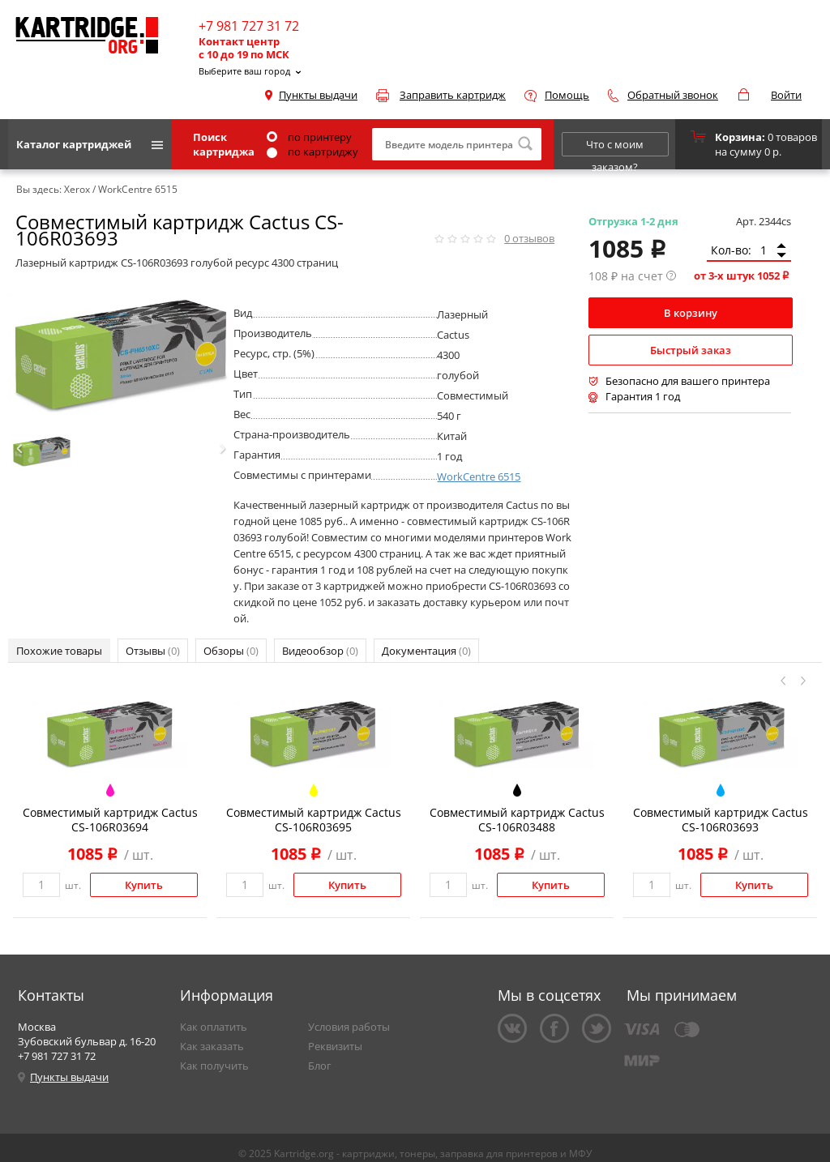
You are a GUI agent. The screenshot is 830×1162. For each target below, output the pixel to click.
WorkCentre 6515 (478, 476)
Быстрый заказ (690, 350)
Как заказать (212, 1046)
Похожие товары (59, 650)
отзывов (529, 238)
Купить (144, 885)
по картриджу (312, 151)
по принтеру (309, 137)
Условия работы (349, 1026)
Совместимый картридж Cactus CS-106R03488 (517, 820)
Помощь (567, 95)
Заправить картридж (453, 95)
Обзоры (231, 650)
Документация (426, 650)
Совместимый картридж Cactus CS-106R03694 (110, 820)
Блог (320, 1065)
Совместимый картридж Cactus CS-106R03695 (313, 820)
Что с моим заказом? (615, 146)
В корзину (690, 312)
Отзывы (153, 650)
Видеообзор (320, 650)
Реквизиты (335, 1046)
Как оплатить (213, 1026)
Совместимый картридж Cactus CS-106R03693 (720, 820)
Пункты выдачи (318, 95)
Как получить (214, 1065)
